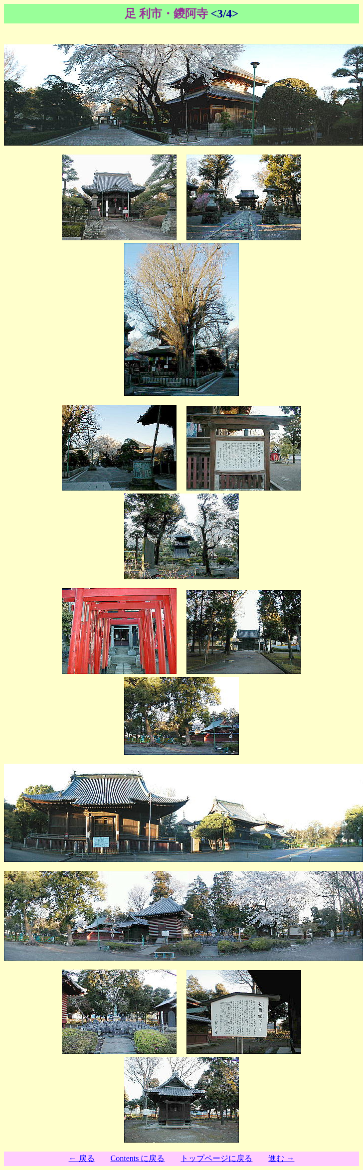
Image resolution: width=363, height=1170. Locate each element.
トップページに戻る (216, 1158)
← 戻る (82, 1158)
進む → (281, 1158)
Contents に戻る (138, 1158)
